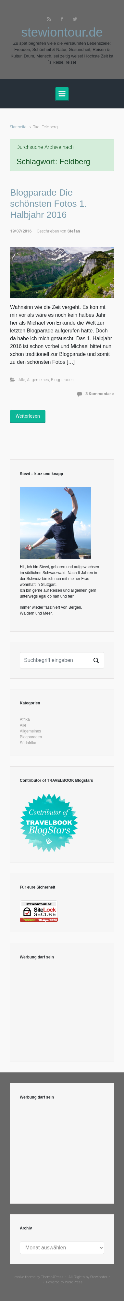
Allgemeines (38, 379)
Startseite (18, 126)
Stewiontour (100, 1277)
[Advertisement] (62, 1011)
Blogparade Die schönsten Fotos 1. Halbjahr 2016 (48, 203)
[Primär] (62, 94)
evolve (19, 1277)
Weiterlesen (28, 416)
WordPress (73, 1282)
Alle (22, 379)
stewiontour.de (62, 32)
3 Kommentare (99, 393)
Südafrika (28, 743)
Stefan (73, 231)
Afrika (25, 719)
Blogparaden (62, 379)
